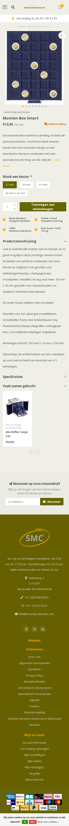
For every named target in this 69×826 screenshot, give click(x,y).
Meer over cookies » (48, 822)
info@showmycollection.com (36, 614)
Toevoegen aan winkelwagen (43, 206)
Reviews (34, 724)
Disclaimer (34, 669)
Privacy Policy (34, 675)
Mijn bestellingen (34, 755)
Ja (25, 822)
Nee (33, 822)
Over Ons (34, 657)
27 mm (10, 184)
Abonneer (52, 501)
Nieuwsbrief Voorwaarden (34, 694)
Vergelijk (34, 773)
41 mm (43, 184)
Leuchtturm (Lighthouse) (17, 112)
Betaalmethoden (34, 681)
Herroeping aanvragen (34, 748)
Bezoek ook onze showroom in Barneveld (34, 718)
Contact (34, 706)
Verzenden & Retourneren (34, 688)
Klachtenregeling (34, 712)
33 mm (26, 184)
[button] (23, 106)
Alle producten (34, 779)
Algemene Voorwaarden (34, 663)
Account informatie (34, 742)
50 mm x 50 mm (15, 193)
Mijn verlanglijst (34, 767)
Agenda (34, 700)
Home (22, 26)
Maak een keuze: (17, 176)
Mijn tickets (34, 761)
